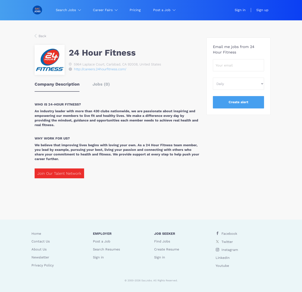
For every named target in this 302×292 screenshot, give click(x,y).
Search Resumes (106, 249)
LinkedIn (223, 258)
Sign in (240, 10)
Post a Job (101, 241)
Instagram (229, 250)
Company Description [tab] (57, 84)
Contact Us (40, 241)
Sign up (262, 10)
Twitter (227, 242)
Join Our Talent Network (59, 173)
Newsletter (40, 257)
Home (36, 234)
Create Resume (166, 249)
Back (42, 36)
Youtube (222, 266)
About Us (39, 249)
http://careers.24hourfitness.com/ (100, 69)
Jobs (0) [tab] (101, 84)
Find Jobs (162, 241)
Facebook (229, 234)
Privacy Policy (42, 265)
